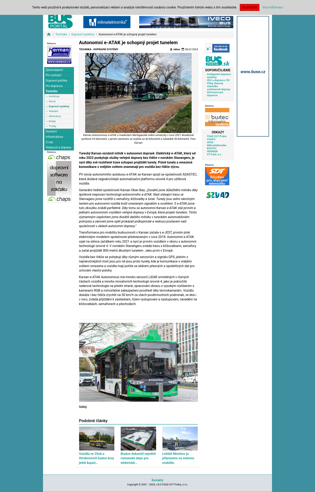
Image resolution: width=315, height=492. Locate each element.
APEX (210, 142)
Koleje (52, 121)
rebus (175, 49)
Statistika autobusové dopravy (218, 88)
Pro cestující (53, 75)
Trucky (52, 126)
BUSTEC (212, 148)
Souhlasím (249, 7)
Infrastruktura (54, 137)
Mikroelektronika (216, 145)
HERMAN (212, 151)
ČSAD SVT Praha (216, 136)
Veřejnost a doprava (58, 147)
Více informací (272, 7)
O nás (49, 142)
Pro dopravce (54, 86)
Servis (52, 101)
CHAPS (211, 139)
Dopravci (51, 131)
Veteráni (53, 111)
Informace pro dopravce (215, 94)
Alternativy (55, 116)
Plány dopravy (215, 83)
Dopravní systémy (82, 34)
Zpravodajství (54, 70)
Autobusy (54, 96)
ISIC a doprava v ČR (218, 80)
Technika (61, 34)
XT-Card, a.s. (214, 154)
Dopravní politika (56, 80)
